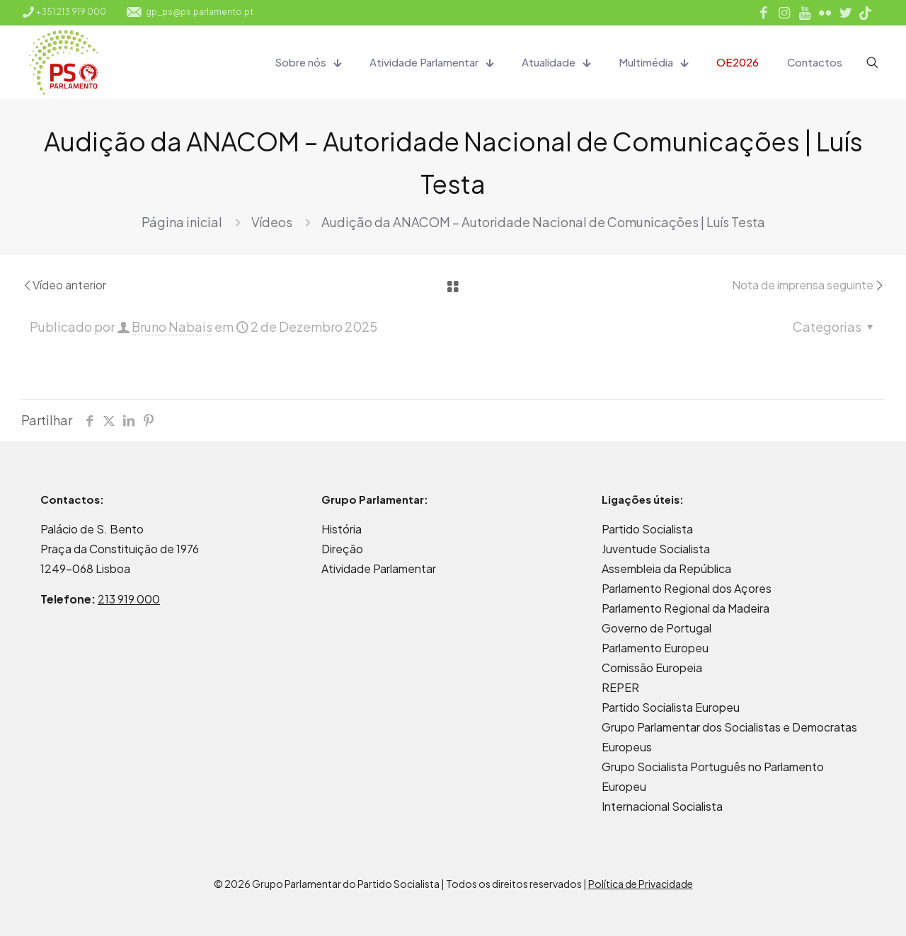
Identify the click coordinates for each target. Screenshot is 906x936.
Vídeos (271, 222)
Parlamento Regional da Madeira (685, 608)
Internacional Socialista (662, 806)
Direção (342, 548)
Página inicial (182, 222)
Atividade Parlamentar (378, 568)
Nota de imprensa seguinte (808, 284)
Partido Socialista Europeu (671, 707)
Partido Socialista (647, 528)
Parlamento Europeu (655, 647)
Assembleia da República (666, 568)
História (341, 528)
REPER (620, 687)
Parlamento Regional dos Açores (687, 588)
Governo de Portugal (656, 627)
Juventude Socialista (656, 548)
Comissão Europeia (652, 667)
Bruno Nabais (172, 326)
